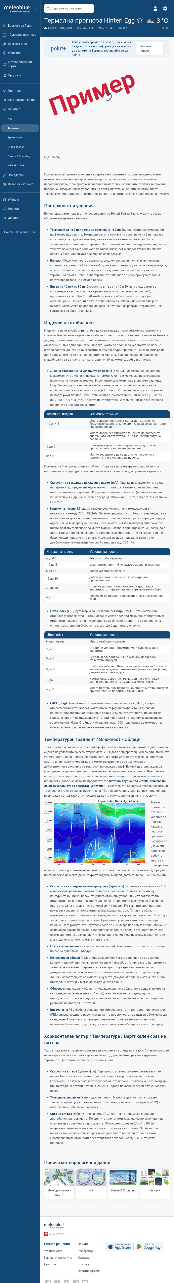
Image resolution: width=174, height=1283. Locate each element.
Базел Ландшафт (60, 28)
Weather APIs (53, 1251)
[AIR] (91, 1184)
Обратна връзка (89, 1271)
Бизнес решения (57, 1244)
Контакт (83, 1264)
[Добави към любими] (140, 20)
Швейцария (82, 28)
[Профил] (155, 8)
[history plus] (155, 1184)
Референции (86, 1251)
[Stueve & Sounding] (123, 1184)
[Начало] (16, 9)
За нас (83, 1244)
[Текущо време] (158, 23)
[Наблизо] (89, 8)
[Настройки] (165, 8)
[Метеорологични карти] (59, 1184)
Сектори (50, 1264)
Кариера (84, 1257)
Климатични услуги (58, 1257)
